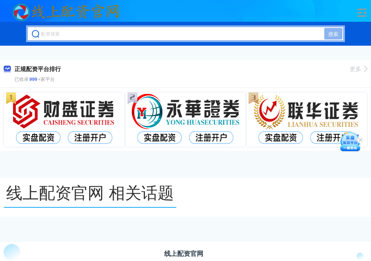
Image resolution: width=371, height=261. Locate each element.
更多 (358, 69)
